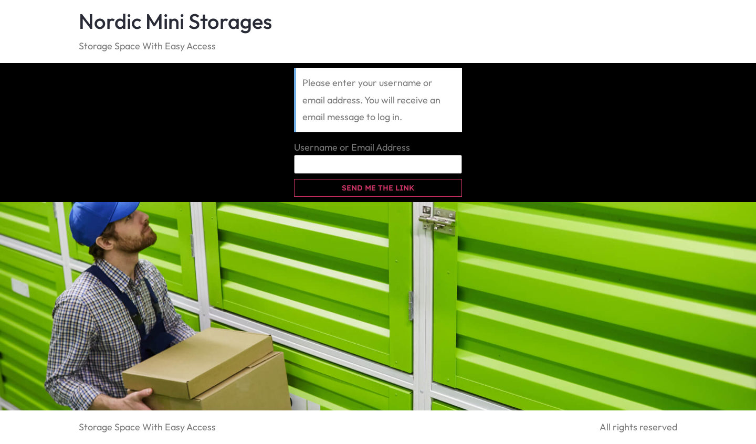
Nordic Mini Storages (175, 21)
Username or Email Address (352, 147)
